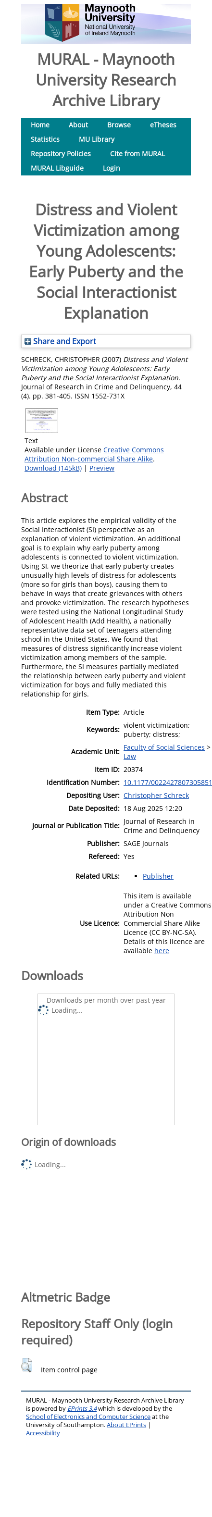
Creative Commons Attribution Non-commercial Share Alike (94, 454)
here (161, 950)
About (78, 124)
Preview (101, 468)
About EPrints (126, 1425)
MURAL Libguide (57, 168)
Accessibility (43, 1433)
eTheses (163, 124)
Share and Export (60, 341)
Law (130, 756)
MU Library (96, 139)
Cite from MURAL (137, 153)
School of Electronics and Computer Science (88, 1417)
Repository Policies (61, 153)
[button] (26, 1365)
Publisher (158, 876)
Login (111, 168)
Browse (119, 124)
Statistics (45, 139)
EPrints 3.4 (82, 1409)
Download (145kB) (53, 468)
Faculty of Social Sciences (164, 747)
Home (40, 124)
